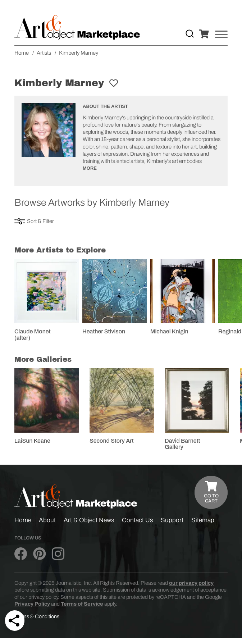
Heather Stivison (103, 331)
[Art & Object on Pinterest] (39, 554)
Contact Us (137, 520)
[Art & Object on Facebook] (20, 554)
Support (172, 520)
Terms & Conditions (36, 616)
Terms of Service (82, 604)
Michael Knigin (169, 331)
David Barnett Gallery (182, 444)
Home (22, 520)
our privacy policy (191, 583)
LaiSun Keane (32, 441)
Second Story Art (112, 441)
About (47, 520)
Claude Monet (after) (32, 334)
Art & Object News (89, 520)
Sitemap (202, 520)
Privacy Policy (32, 604)
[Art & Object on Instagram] (58, 554)
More (90, 168)
